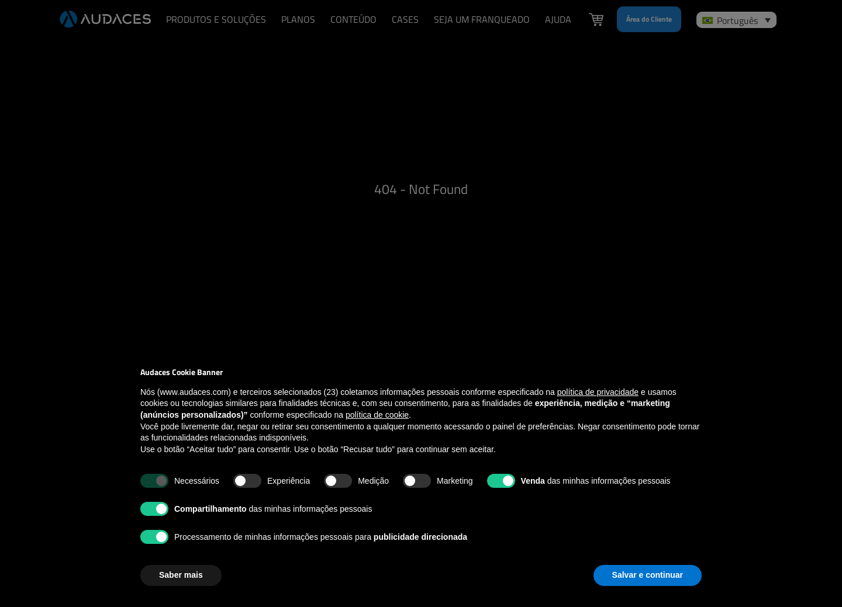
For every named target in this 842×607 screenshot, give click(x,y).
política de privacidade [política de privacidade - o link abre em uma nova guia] (598, 392)
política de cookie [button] (377, 414)
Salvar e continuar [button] (647, 575)
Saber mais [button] (181, 575)
